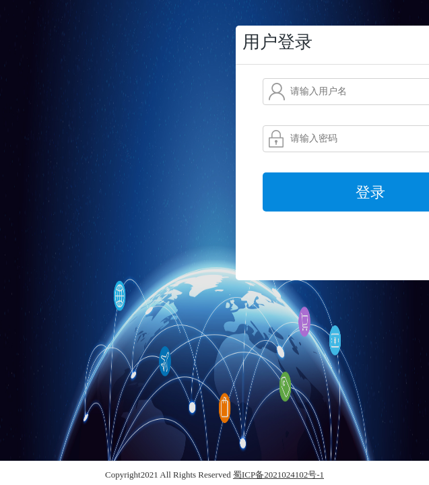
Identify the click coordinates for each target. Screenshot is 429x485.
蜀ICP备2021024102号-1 (278, 475)
